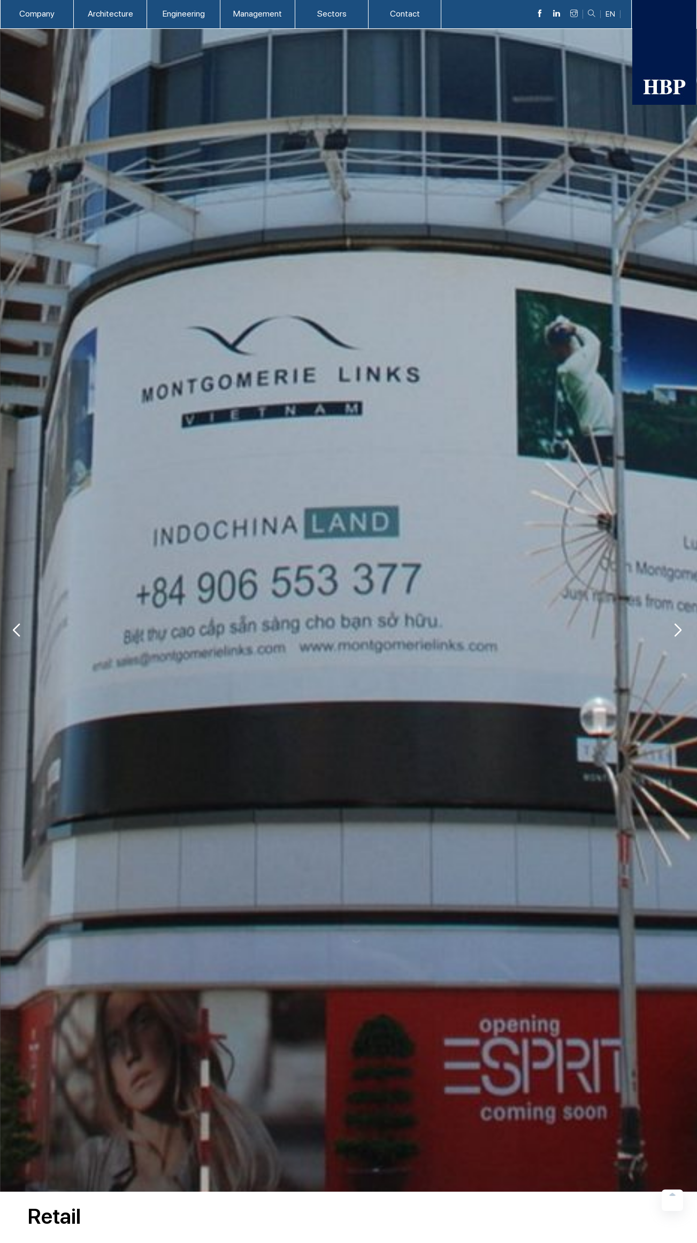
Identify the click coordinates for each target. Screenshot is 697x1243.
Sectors (332, 14)
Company (37, 14)
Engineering (184, 14)
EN (610, 14)
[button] (678, 630)
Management (257, 14)
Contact (405, 14)
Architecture (110, 14)
